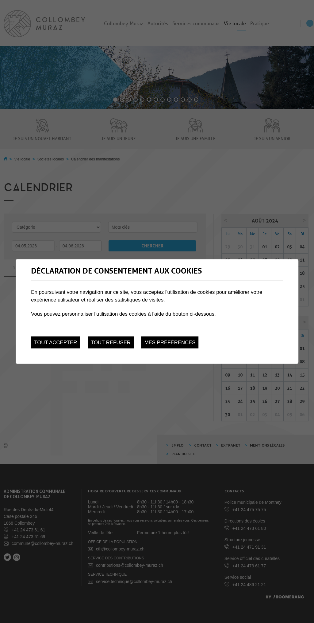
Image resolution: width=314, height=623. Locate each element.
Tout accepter (55, 342)
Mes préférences (170, 342)
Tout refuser (111, 342)
